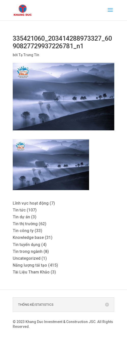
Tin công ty (23, 230)
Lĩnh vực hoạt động (31, 203)
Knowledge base (28, 237)
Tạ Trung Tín (29, 55)
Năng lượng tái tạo (30, 265)
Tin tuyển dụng (26, 244)
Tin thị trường (25, 223)
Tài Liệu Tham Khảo (31, 272)
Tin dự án (21, 217)
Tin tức (19, 210)
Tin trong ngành (28, 251)
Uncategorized (26, 258)
